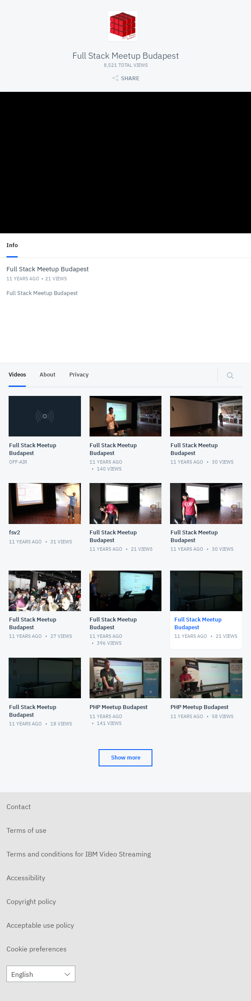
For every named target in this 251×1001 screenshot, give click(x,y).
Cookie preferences (36, 949)
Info (12, 245)
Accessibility (25, 877)
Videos (17, 374)
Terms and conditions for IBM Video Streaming (78, 854)
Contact (18, 806)
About (48, 374)
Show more (125, 757)
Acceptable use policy (40, 925)
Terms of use (26, 830)
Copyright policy (31, 901)
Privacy (79, 374)
